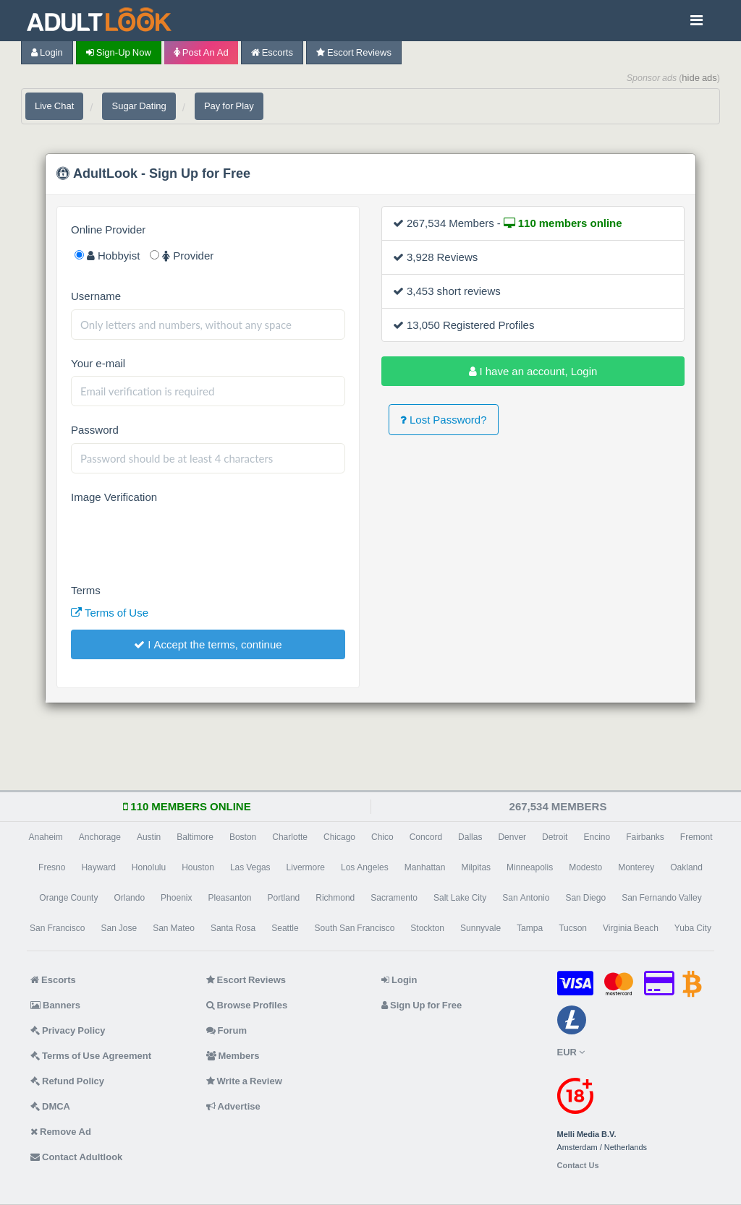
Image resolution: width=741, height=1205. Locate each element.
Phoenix (176, 897)
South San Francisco (355, 928)
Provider (181, 255)
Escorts (272, 52)
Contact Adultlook (76, 1157)
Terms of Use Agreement (90, 1055)
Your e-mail (98, 363)
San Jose (119, 928)
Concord (426, 837)
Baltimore (195, 837)
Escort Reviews (353, 52)
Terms (86, 590)
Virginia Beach (631, 928)
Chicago (339, 837)
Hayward (98, 867)
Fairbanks (645, 837)
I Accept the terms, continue (207, 644)
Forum (226, 1030)
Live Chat (54, 106)
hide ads (699, 77)
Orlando (129, 897)
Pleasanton (229, 897)
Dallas (470, 837)
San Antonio (525, 897)
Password (95, 429)
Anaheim (45, 837)
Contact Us (578, 1166)
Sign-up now (118, 52)
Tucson (573, 928)
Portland (284, 897)
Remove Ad (60, 1131)
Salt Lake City (459, 897)
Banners (55, 1005)
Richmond (335, 897)
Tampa (530, 928)
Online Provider (108, 229)
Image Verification (114, 497)
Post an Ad (201, 52)
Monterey (636, 867)
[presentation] (181, 538)
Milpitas (476, 867)
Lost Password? (443, 419)
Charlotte (290, 837)
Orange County (68, 897)
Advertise (233, 1106)
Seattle (284, 928)
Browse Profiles (247, 1005)
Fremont (696, 837)
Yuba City (692, 928)
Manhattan (425, 867)
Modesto (585, 867)
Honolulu (149, 867)
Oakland (686, 867)
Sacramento (394, 897)
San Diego (585, 897)
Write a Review (244, 1081)
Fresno (51, 867)
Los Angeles (365, 867)
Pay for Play (229, 106)
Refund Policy (67, 1081)
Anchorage (100, 837)
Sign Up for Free (421, 1005)
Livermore (306, 867)
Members (233, 1055)
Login (47, 52)
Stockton (427, 928)
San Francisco (57, 928)
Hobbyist (107, 255)
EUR (571, 1052)
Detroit (554, 837)
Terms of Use (109, 612)
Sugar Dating (138, 106)
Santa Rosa (233, 928)
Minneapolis (530, 867)
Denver (512, 837)
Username (96, 296)
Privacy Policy (68, 1030)
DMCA (50, 1106)
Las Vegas (250, 867)
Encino (596, 837)
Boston (242, 837)
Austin (149, 837)
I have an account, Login (533, 371)
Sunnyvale (480, 928)
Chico (382, 837)
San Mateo (174, 928)
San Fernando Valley (662, 897)
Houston (198, 867)
